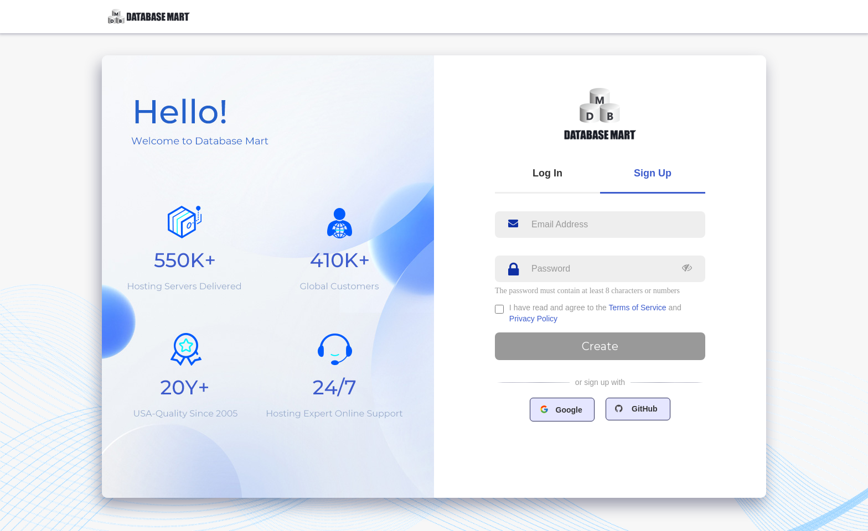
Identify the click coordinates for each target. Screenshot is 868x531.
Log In (547, 173)
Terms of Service (637, 307)
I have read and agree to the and (595, 313)
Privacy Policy (533, 318)
